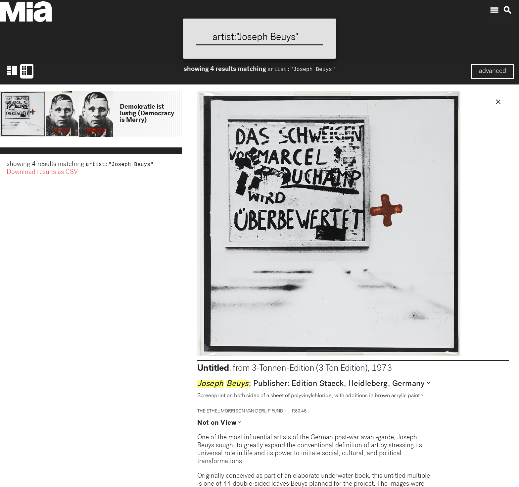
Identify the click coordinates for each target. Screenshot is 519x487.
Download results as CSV (42, 173)
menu (494, 10)
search (507, 10)
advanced (492, 71)
